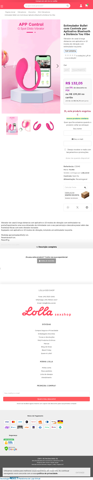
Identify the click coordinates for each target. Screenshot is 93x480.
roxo (67, 70)
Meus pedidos (46, 371)
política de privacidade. (47, 473)
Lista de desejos (46, 374)
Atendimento (46, 378)
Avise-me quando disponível (77, 158)
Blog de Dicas (46, 347)
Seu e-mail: (77, 139)
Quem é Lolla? (46, 353)
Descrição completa (46, 247)
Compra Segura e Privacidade (46, 331)
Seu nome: (77, 129)
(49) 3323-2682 (49, 297)
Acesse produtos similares (77, 119)
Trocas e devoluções (47, 337)
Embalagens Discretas (46, 334)
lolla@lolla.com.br (49, 303)
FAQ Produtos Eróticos (46, 340)
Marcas (46, 344)
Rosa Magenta (78, 70)
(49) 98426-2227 (50, 300)
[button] (4, 66)
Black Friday (46, 350)
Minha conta (46, 368)
